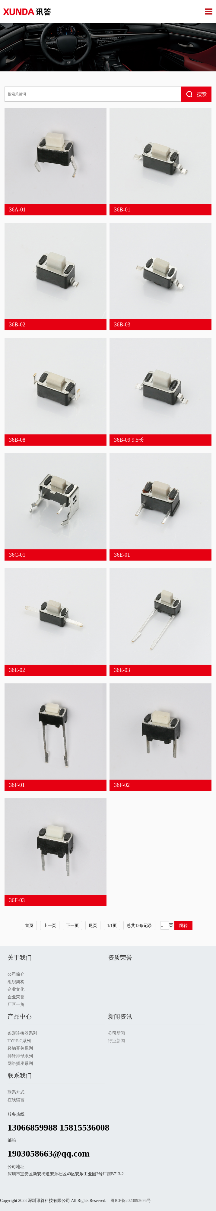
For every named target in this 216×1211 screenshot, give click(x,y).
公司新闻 (116, 1033)
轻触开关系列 (20, 1048)
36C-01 (17, 555)
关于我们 (20, 957)
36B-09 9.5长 (129, 440)
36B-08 (17, 440)
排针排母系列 (20, 1056)
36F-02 (122, 785)
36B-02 (17, 325)
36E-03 (122, 670)
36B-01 (122, 210)
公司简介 (16, 974)
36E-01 (122, 555)
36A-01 (17, 210)
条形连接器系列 (22, 1033)
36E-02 (17, 670)
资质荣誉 (120, 957)
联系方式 (16, 1092)
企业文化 (16, 989)
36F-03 (17, 900)
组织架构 (16, 982)
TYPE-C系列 (19, 1041)
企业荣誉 (16, 997)
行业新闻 (116, 1041)
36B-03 (122, 325)
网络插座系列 (20, 1063)
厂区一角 (16, 1004)
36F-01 (17, 785)
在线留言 (16, 1100)
